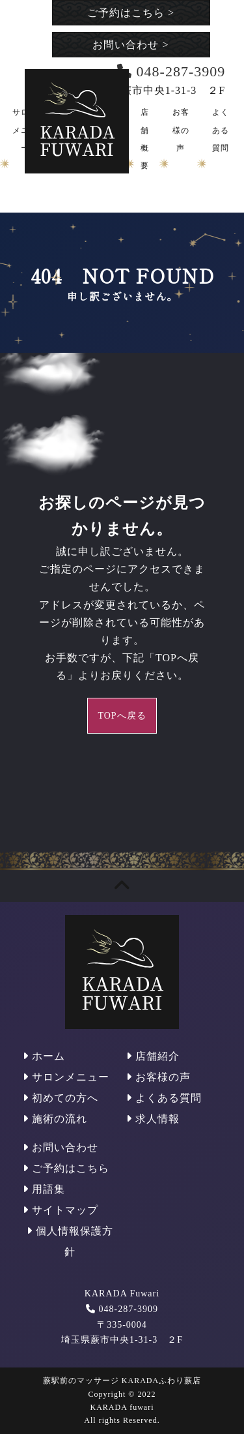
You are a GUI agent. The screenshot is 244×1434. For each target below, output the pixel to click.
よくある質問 (220, 130)
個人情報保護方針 (70, 1241)
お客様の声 (180, 130)
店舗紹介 (153, 1056)
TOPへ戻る (122, 716)
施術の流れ (55, 1118)
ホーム (44, 1056)
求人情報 (153, 1118)
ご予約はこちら (130, 12)
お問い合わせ (130, 44)
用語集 (44, 1189)
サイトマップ (60, 1210)
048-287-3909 (128, 1309)
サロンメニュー (66, 1077)
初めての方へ (60, 1097)
